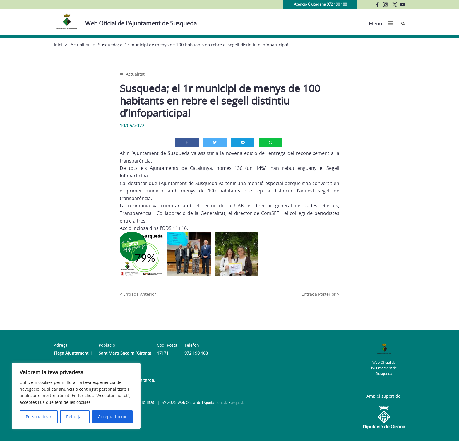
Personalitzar (39, 416)
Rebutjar (74, 416)
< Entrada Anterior (138, 294)
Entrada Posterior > (320, 294)
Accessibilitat (141, 402)
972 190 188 (196, 353)
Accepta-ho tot (112, 416)
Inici (58, 44)
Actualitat (80, 44)
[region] (76, 396)
